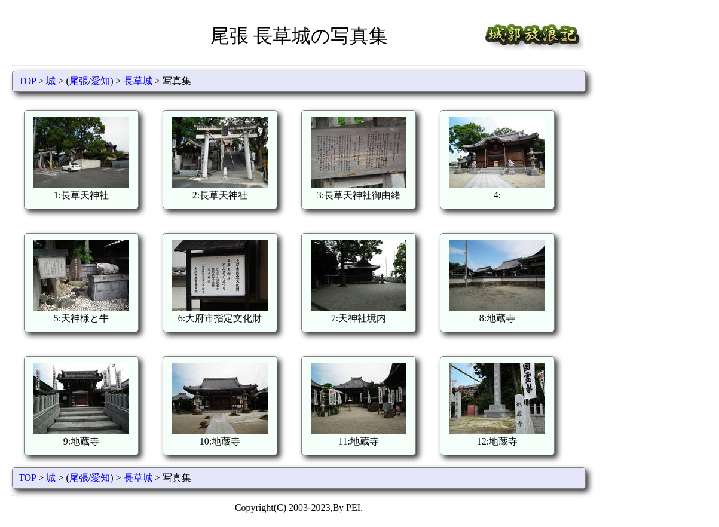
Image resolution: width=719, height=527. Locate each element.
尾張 (78, 81)
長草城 (138, 81)
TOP (27, 81)
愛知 (100, 81)
